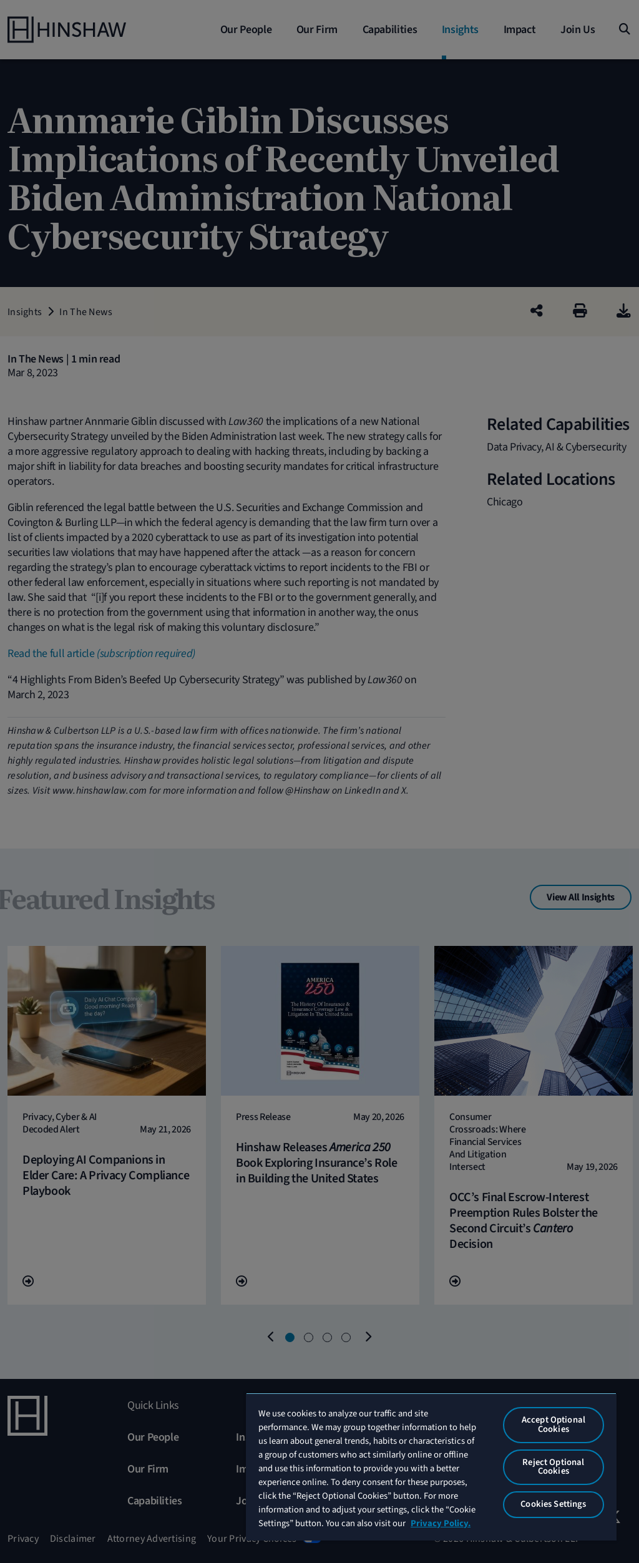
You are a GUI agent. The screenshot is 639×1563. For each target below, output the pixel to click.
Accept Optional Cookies (553, 1424)
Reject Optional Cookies (553, 1467)
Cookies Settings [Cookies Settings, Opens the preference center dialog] (553, 1504)
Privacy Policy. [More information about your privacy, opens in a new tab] (441, 1523)
